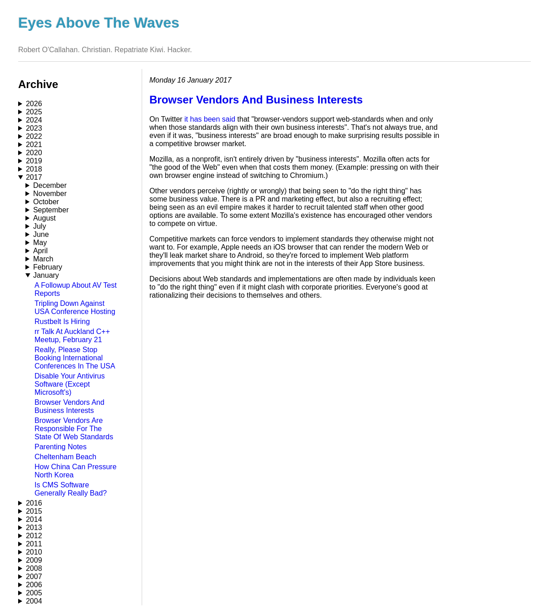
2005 (34, 593)
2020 (34, 153)
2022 (34, 136)
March (43, 259)
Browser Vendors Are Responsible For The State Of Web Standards (74, 429)
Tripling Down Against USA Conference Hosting (75, 307)
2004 (34, 601)
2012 (34, 536)
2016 (34, 503)
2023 (34, 128)
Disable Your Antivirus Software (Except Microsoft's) (70, 384)
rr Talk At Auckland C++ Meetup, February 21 (72, 336)
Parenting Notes (61, 447)
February (47, 267)
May (40, 242)
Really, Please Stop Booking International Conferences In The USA (75, 358)
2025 (34, 112)
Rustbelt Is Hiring (62, 321)
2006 (34, 585)
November (50, 193)
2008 (34, 568)
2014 (34, 519)
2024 (34, 120)
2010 (34, 552)
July (39, 226)
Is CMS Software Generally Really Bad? (71, 489)
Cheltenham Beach (65, 457)
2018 (34, 169)
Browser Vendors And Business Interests (69, 406)
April (40, 251)
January (46, 275)
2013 (34, 527)
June (41, 234)
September (51, 210)
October (46, 202)
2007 (34, 576)
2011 (34, 544)
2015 (34, 511)
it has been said (209, 119)
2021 (34, 144)
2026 (34, 104)
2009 (34, 560)
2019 (34, 161)
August (44, 218)
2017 (34, 177)
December (50, 185)
